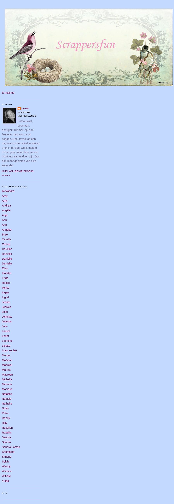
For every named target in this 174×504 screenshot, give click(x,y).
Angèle (6, 210)
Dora (25, 108)
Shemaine (8, 451)
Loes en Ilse (9, 350)
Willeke (6, 476)
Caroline (7, 249)
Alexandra (8, 191)
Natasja (6, 398)
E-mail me (8, 92)
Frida (5, 278)
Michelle (7, 379)
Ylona (5, 480)
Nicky (5, 408)
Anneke (6, 229)
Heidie (6, 282)
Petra (5, 413)
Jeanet (6, 302)
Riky (4, 422)
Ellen (5, 268)
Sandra (6, 437)
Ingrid (5, 297)
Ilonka (5, 287)
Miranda (7, 384)
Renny (6, 418)
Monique (7, 389)
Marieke (7, 360)
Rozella (6, 432)
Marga (6, 355)
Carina (6, 244)
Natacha (7, 393)
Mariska (7, 364)
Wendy (6, 466)
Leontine (7, 340)
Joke (5, 311)
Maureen (7, 374)
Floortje (6, 273)
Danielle (7, 253)
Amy (5, 195)
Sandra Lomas (11, 447)
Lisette (6, 345)
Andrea (6, 205)
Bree (5, 234)
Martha (6, 369)
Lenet (5, 335)
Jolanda (7, 316)
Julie (5, 326)
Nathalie (7, 403)
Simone (6, 456)
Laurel (6, 331)
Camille (6, 239)
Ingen (5, 292)
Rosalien (7, 427)
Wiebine (7, 471)
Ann (4, 220)
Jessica (6, 307)
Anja (5, 215)
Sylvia (5, 461)
